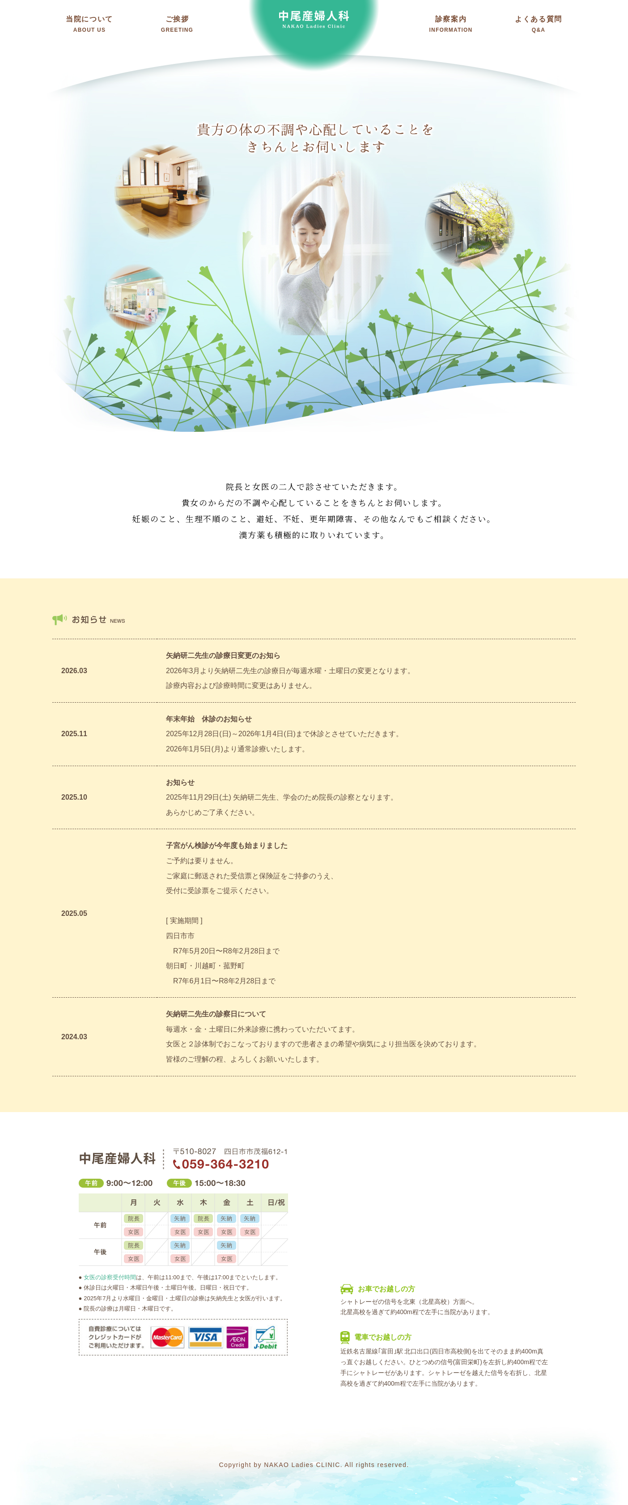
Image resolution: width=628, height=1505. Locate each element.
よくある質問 (538, 24)
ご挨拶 (177, 24)
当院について (89, 24)
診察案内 (451, 24)
